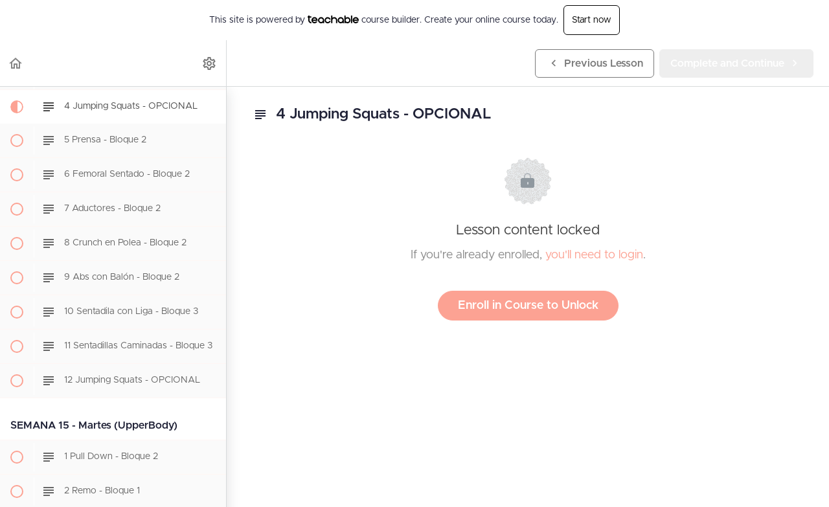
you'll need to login (594, 255)
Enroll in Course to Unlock (528, 305)
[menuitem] (210, 63)
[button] (16, 63)
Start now (591, 20)
